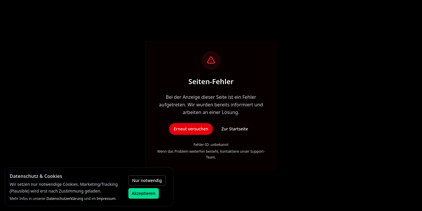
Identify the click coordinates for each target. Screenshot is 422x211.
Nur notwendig (147, 180)
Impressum (106, 198)
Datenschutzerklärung (64, 198)
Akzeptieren (143, 193)
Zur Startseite (234, 129)
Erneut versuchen (191, 129)
